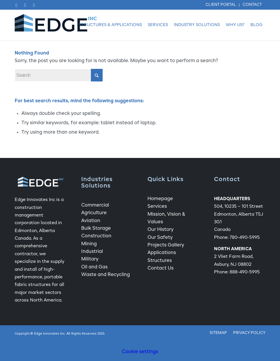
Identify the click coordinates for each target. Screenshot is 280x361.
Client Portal (221, 5)
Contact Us (160, 268)
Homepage (160, 199)
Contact (252, 5)
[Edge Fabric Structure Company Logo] (56, 25)
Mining (89, 244)
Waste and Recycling (105, 275)
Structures (159, 260)
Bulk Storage (96, 228)
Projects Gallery (165, 245)
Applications (161, 253)
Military (90, 259)
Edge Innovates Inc (49, 334)
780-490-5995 (245, 237)
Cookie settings (140, 352)
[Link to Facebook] (16, 5)
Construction (96, 236)
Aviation (90, 221)
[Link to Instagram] (34, 5)
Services (157, 206)
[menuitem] (221, 5)
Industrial (92, 251)
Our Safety (160, 237)
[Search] (59, 75)
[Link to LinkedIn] (25, 5)
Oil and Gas (94, 267)
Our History (160, 229)
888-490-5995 (245, 272)
